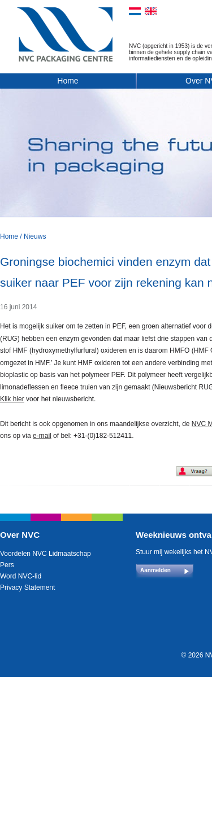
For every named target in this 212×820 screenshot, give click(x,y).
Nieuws (35, 236)
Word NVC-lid (20, 576)
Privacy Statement (27, 587)
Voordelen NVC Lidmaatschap (45, 554)
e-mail (42, 436)
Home (67, 80)
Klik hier (12, 399)
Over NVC (20, 535)
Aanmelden (155, 570)
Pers (7, 565)
